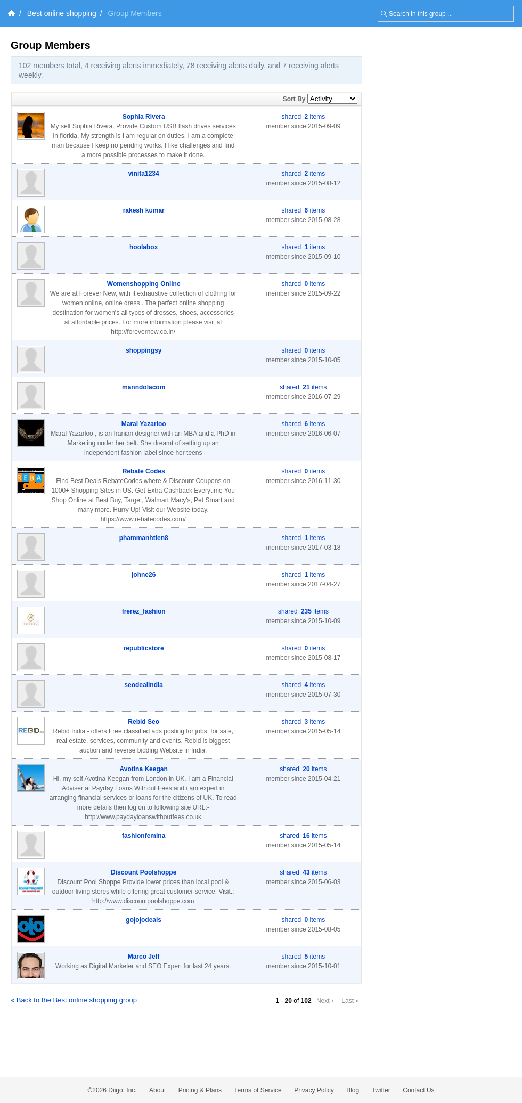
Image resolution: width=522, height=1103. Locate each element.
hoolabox (143, 247)
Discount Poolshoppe (143, 872)
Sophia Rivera (144, 116)
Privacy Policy (314, 1090)
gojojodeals (143, 920)
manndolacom (143, 387)
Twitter (381, 1090)
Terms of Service (257, 1090)
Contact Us (418, 1090)
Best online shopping (61, 13)
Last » (350, 1000)
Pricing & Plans (200, 1090)
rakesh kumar (144, 210)
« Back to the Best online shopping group (74, 1000)
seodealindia (143, 685)
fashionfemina (143, 835)
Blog (352, 1090)
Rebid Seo (143, 721)
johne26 (144, 574)
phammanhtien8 (143, 538)
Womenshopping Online (144, 284)
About (157, 1090)
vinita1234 (143, 173)
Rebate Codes (144, 471)
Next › (324, 1000)
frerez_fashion (144, 611)
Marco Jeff (144, 956)
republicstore (144, 648)
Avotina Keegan (144, 769)
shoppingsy (143, 350)
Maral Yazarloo (143, 424)
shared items (303, 116)
